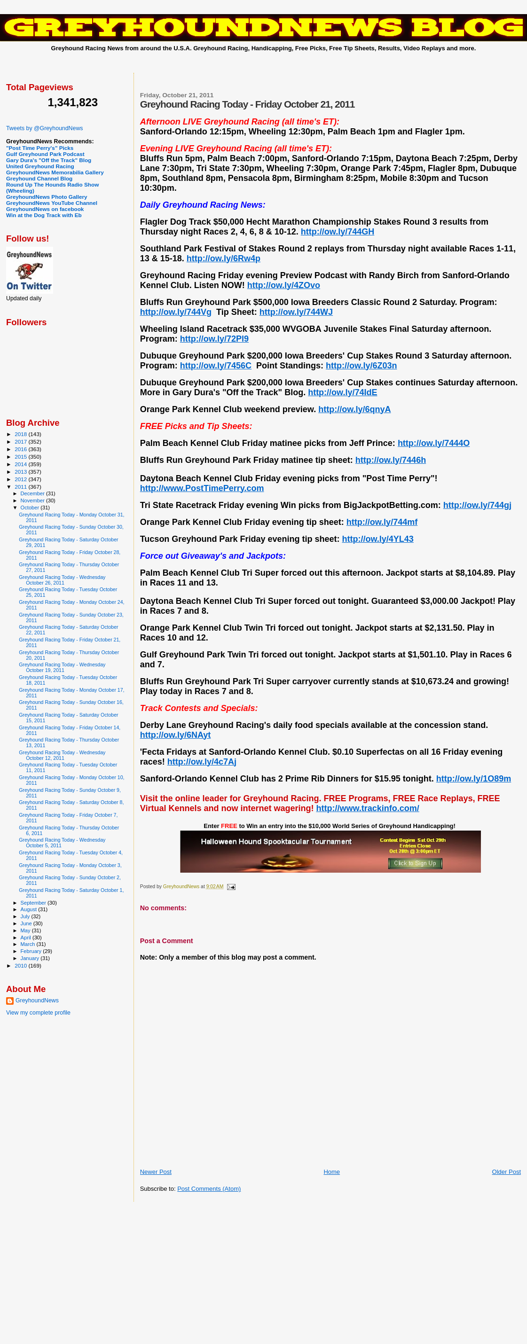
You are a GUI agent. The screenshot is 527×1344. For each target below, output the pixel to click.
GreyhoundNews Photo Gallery (46, 197)
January (31, 958)
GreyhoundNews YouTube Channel (51, 203)
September (34, 903)
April (26, 937)
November (33, 500)
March (29, 944)
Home (331, 1171)
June (27, 923)
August (30, 909)
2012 (21, 479)
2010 (21, 965)
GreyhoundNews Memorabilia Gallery (55, 172)
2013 (21, 472)
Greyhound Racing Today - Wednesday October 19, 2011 (62, 667)
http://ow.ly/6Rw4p (223, 258)
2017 (21, 441)
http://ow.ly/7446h (390, 460)
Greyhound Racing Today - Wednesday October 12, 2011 (62, 755)
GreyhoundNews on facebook (45, 209)
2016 (21, 449)
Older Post (506, 1171)
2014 (21, 464)
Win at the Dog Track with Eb (44, 215)
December (33, 493)
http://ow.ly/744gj (477, 505)
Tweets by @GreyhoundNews (44, 128)
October (31, 507)
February (32, 951)
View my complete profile (38, 1012)
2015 (21, 456)
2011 (21, 487)
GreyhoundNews (37, 1000)
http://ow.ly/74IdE (342, 392)
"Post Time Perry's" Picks (39, 148)
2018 (21, 434)
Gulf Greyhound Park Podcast (45, 154)
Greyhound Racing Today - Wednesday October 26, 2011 (62, 580)
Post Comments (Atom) (209, 1188)
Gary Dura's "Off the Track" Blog (48, 160)
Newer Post (156, 1171)
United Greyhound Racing (40, 166)
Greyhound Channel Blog (39, 178)
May (26, 930)
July (26, 916)
